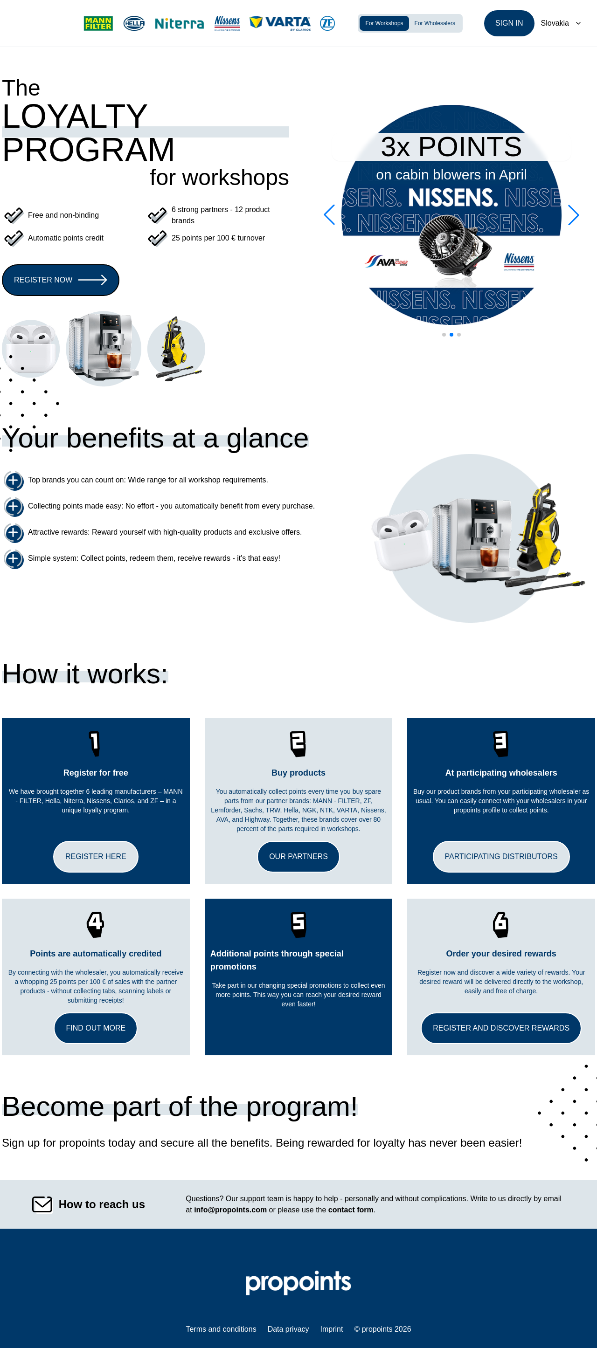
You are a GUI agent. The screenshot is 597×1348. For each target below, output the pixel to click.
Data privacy (288, 1329)
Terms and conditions (221, 1329)
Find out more (95, 1028)
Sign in (509, 23)
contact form (351, 1210)
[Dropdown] (561, 23)
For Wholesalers (435, 23)
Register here (95, 856)
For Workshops (384, 23)
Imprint (331, 1329)
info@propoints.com (230, 1210)
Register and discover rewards (501, 1028)
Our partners (298, 856)
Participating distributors (501, 856)
